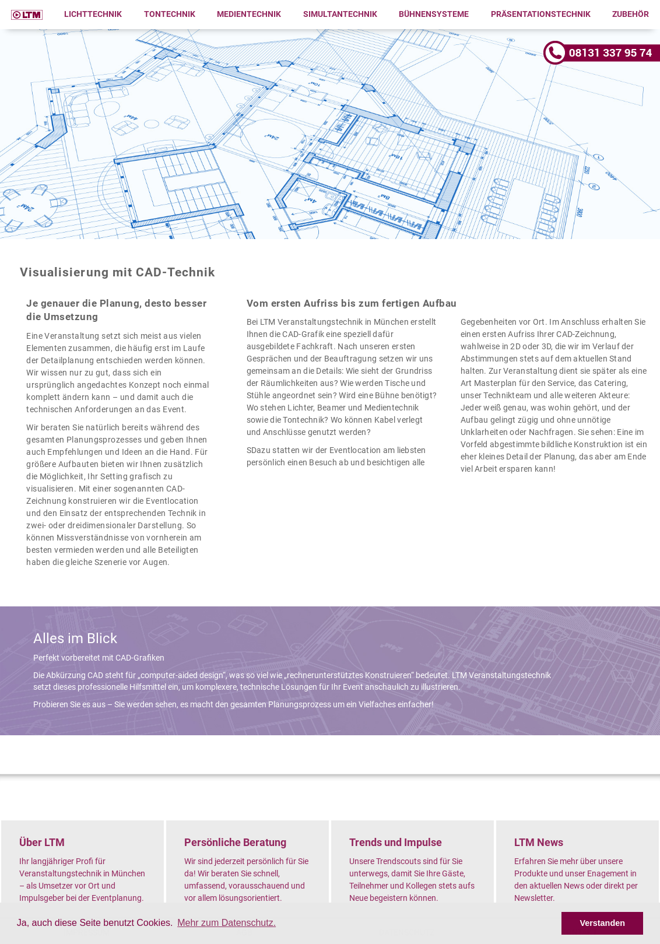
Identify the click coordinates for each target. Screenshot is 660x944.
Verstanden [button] (602, 923)
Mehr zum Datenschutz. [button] (226, 923)
